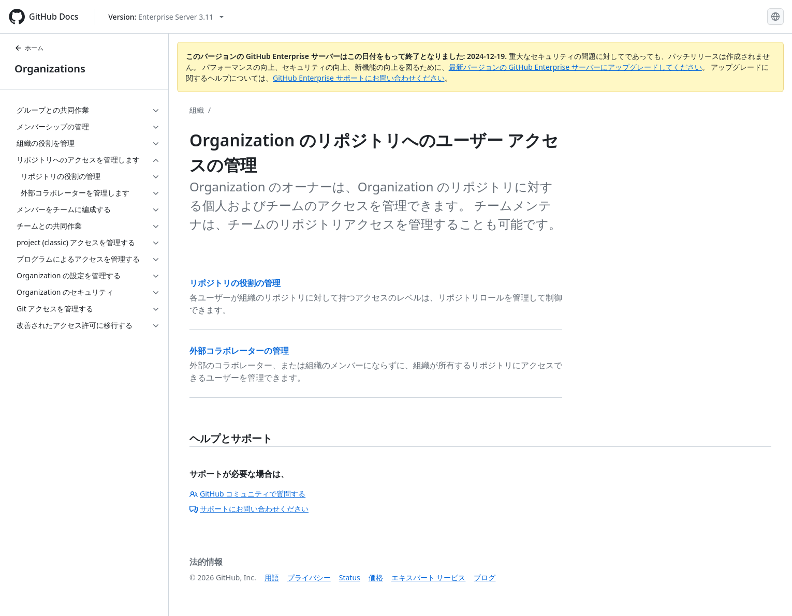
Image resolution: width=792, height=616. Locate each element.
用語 (272, 577)
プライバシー (309, 577)
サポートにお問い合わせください (249, 509)
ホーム (28, 47)
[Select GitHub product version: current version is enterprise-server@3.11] (166, 17)
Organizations (49, 69)
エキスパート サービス (428, 577)
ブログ (484, 577)
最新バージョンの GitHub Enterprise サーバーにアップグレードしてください (575, 67)
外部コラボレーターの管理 (239, 350)
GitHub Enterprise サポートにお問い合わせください (359, 78)
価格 (376, 577)
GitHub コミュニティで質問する (247, 494)
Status (349, 577)
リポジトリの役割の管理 (235, 283)
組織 (196, 110)
